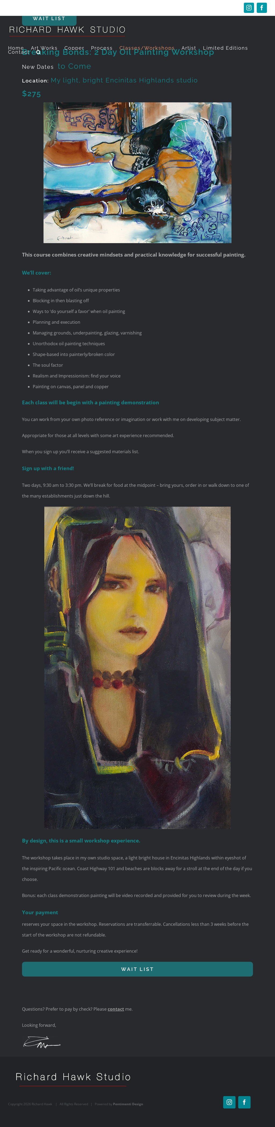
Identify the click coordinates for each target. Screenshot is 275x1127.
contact (116, 1009)
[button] (38, 52)
